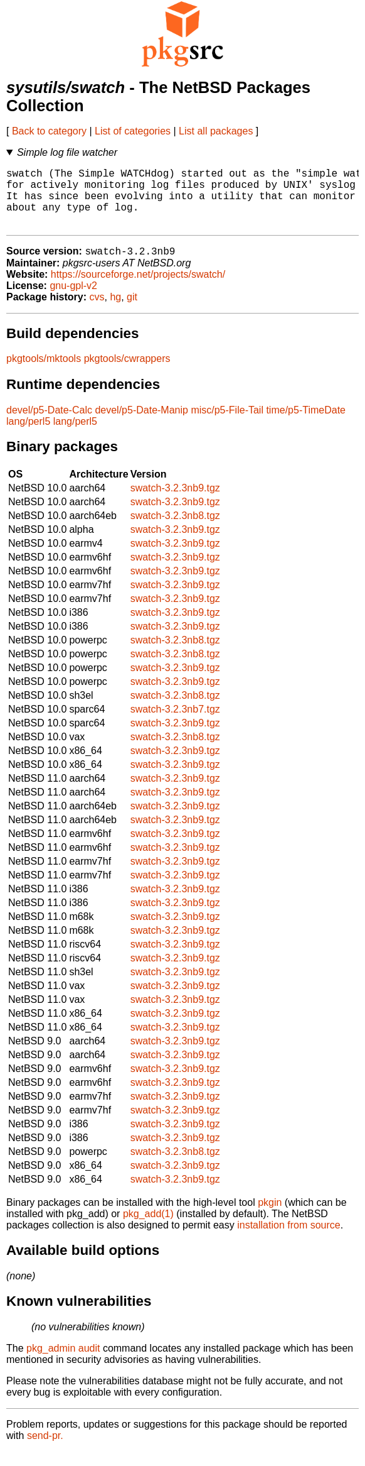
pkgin (270, 1217)
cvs (97, 311)
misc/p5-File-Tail (227, 424)
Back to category (49, 131)
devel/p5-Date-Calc (49, 424)
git (132, 311)
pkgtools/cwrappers (127, 373)
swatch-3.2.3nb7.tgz (175, 723)
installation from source (289, 1239)
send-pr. (45, 1450)
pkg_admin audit (63, 1362)
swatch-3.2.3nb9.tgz (175, 502)
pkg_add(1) (148, 1228)
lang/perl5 (28, 435)
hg (115, 311)
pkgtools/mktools (43, 373)
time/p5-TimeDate (306, 424)
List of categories (133, 131)
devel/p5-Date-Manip (141, 424)
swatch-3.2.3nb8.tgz (175, 530)
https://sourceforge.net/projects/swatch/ (138, 288)
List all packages (216, 131)
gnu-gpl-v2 (73, 300)
